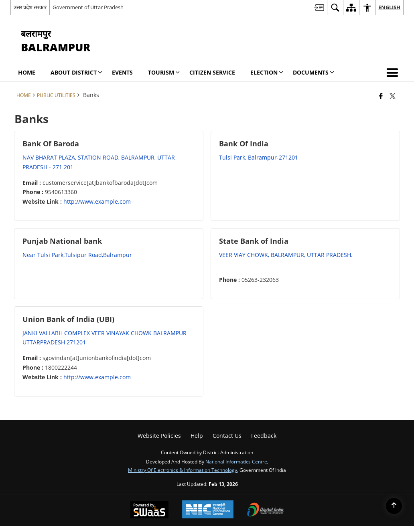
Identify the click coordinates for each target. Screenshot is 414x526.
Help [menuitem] (197, 435)
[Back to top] (394, 506)
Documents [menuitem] (313, 72)
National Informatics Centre (236, 461)
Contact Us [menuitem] (227, 435)
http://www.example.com (97, 201)
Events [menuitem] (122, 72)
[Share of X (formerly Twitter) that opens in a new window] (393, 96)
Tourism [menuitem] (164, 72)
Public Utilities (56, 95)
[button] (394, 72)
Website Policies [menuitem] (159, 435)
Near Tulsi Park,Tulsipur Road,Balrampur (77, 255)
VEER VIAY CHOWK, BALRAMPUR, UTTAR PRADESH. (286, 255)
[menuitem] (319, 7)
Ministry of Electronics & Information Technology (182, 470)
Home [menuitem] (26, 72)
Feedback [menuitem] (263, 435)
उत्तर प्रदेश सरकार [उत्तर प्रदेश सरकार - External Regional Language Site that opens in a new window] (30, 7)
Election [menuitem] (266, 72)
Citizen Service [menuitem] (212, 72)
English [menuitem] (389, 7)
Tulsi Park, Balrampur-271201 (258, 157)
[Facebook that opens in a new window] (381, 96)
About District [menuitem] (76, 72)
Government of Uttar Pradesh (88, 7)
